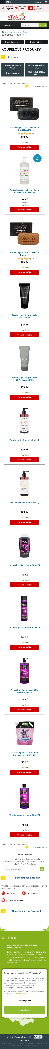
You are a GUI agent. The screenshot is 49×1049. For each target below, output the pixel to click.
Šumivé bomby (13, 73)
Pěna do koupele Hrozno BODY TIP (24, 815)
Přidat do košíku (24, 147)
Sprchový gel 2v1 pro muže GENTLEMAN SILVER (24, 378)
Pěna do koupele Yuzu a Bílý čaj (24, 502)
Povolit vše (24, 1010)
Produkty (8, 25)
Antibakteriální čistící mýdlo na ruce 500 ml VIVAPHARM (24, 191)
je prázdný (38, 8)
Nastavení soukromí (32, 1045)
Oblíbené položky (22, 8)
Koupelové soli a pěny (36, 73)
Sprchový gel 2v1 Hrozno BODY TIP (24, 565)
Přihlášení (9, 8)
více (45, 967)
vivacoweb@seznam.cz (15, 900)
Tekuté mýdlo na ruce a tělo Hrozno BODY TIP (24, 691)
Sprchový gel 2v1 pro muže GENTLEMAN (24, 316)
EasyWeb (23, 1043)
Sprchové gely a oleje (13, 66)
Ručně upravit (24, 1000)
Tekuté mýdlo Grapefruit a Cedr (24, 440)
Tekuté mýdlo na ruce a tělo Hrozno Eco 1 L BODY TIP (24, 753)
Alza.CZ (24, 1037)
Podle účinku (36, 42)
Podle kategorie (12, 42)
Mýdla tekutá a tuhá (36, 66)
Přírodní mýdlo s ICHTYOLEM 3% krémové (24, 253)
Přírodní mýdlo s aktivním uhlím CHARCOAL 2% (24, 128)
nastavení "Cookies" (20, 993)
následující (41, 86)
